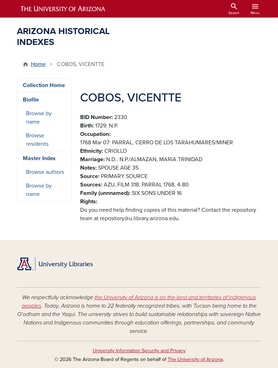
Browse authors (45, 172)
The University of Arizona (195, 359)
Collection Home (44, 85)
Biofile (31, 99)
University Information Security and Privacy (139, 351)
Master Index (39, 158)
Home (38, 64)
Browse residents (37, 139)
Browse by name (39, 117)
